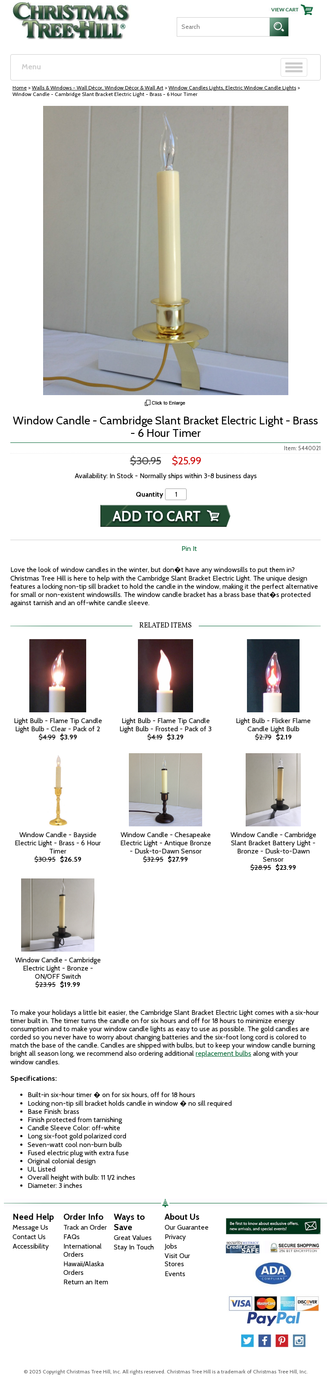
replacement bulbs (223, 1053)
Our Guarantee (187, 1227)
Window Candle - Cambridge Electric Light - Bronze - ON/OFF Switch (58, 968)
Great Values (133, 1238)
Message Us (30, 1227)
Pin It (189, 548)
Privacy (175, 1237)
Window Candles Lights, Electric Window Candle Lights (232, 87)
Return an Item (85, 1282)
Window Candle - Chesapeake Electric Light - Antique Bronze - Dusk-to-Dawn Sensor (165, 843)
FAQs (71, 1237)
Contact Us (29, 1237)
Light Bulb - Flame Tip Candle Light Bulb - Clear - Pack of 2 (58, 725)
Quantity (149, 494)
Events (175, 1274)
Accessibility (30, 1246)
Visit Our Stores (177, 1260)
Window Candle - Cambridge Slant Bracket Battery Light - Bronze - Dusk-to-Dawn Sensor (273, 847)
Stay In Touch (134, 1247)
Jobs (171, 1246)
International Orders (82, 1250)
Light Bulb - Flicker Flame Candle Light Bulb (273, 725)
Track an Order (85, 1227)
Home (19, 87)
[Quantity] (176, 494)
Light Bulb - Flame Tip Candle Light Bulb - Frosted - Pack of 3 (165, 725)
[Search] (223, 27)
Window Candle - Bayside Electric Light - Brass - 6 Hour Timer (58, 843)
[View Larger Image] (165, 250)
